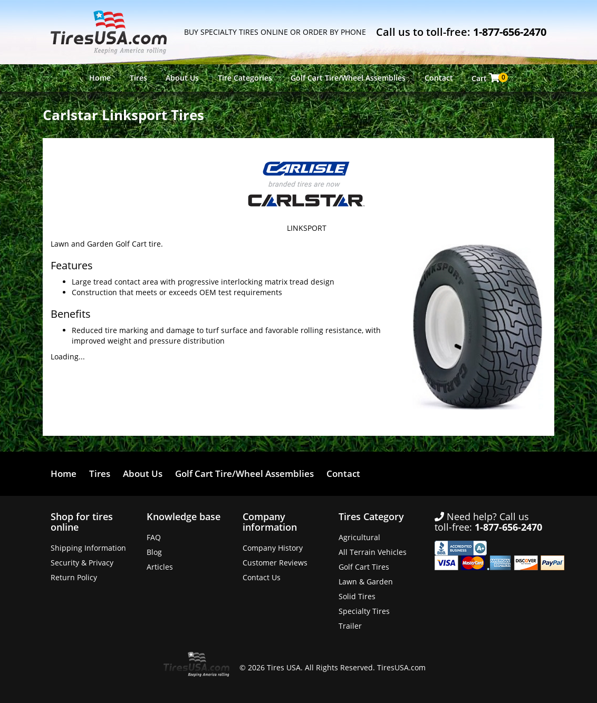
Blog (154, 552)
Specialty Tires (364, 611)
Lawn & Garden (366, 582)
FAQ (154, 537)
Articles (160, 567)
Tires (138, 78)
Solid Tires (357, 596)
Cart (488, 78)
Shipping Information (88, 548)
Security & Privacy (82, 563)
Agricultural (359, 537)
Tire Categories (245, 78)
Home (100, 78)
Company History (273, 548)
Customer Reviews (275, 563)
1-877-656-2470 (509, 32)
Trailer (350, 626)
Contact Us (262, 577)
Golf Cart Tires (364, 567)
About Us (182, 78)
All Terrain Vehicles (373, 552)
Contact (439, 78)
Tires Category (371, 516)
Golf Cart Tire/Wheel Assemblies (348, 78)
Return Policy (74, 577)
